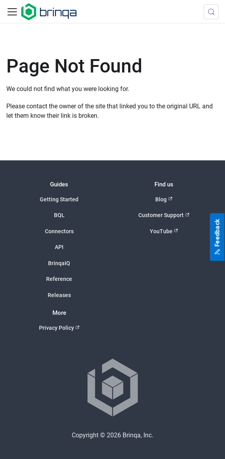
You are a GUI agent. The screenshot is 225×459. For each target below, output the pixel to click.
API (59, 247)
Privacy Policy (59, 328)
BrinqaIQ (59, 263)
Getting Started (59, 199)
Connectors (59, 231)
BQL (59, 215)
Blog (163, 199)
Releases (59, 295)
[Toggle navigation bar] (12, 12)
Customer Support (163, 215)
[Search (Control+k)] (211, 11)
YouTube (164, 231)
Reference (59, 279)
